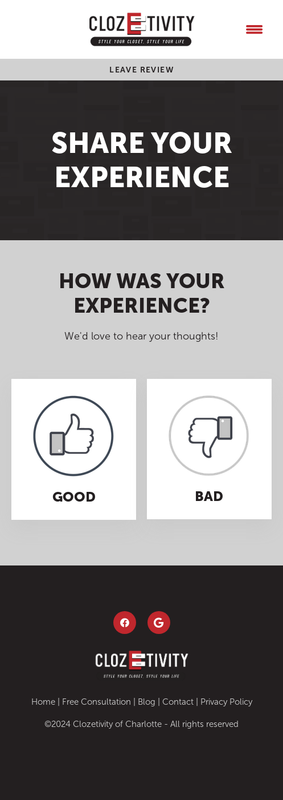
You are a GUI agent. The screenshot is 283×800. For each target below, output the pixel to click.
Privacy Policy (226, 701)
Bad (209, 496)
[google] (158, 622)
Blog (146, 701)
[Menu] (254, 29)
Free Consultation (96, 701)
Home (43, 701)
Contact (178, 701)
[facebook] (124, 622)
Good (74, 496)
